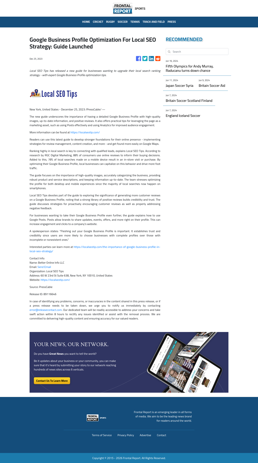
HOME (86, 21)
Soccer (123, 21)
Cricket (98, 21)
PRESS (172, 21)
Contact (161, 435)
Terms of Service (102, 435)
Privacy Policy (126, 435)
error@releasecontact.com (46, 309)
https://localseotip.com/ (85, 132)
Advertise (145, 435)
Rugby (110, 21)
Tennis (135, 21)
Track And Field (154, 21)
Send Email (44, 267)
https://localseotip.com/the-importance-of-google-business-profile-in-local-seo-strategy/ (95, 249)
